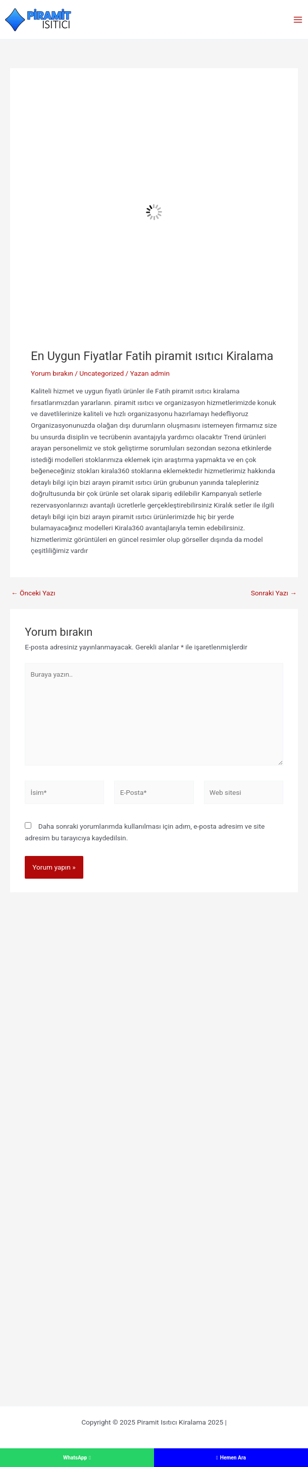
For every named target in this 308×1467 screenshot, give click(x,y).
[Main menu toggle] (298, 19)
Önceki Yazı (33, 593)
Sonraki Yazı (274, 593)
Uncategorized (101, 373)
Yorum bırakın (52, 373)
